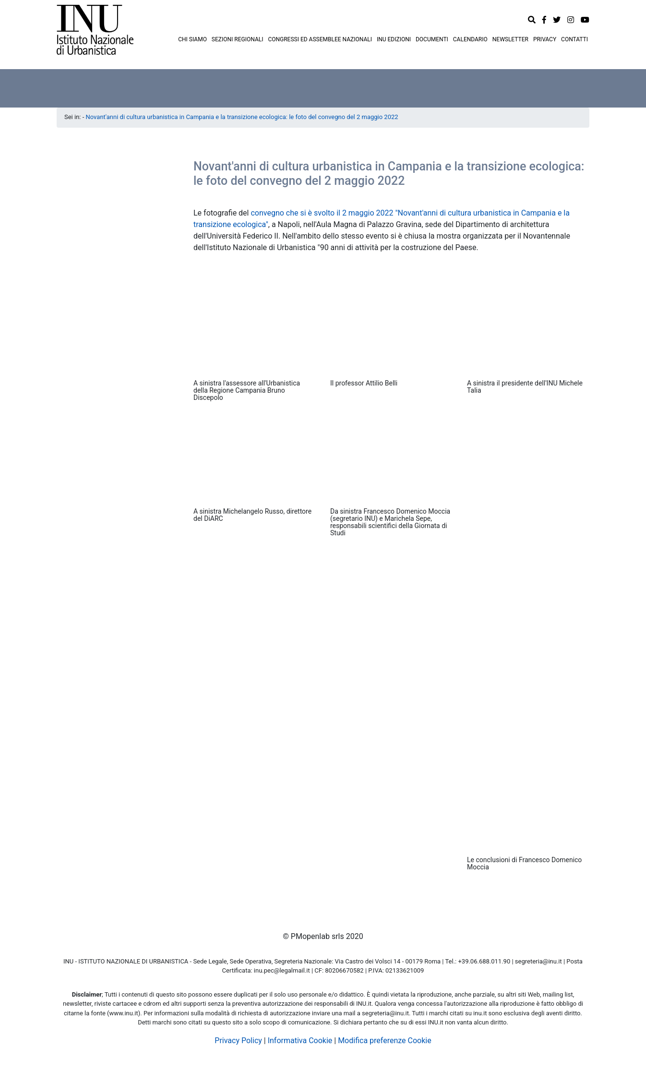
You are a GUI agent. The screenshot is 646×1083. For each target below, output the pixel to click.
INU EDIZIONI (394, 39)
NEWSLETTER (510, 39)
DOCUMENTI (432, 39)
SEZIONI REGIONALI (237, 39)
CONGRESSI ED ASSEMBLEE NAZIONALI (320, 39)
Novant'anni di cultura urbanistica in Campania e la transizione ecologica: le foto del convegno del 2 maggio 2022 (242, 116)
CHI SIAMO (192, 39)
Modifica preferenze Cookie (384, 1040)
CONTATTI (574, 39)
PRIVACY (544, 39)
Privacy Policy (238, 1040)
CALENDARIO (470, 39)
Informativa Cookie (300, 1040)
